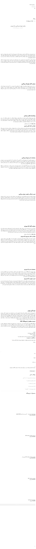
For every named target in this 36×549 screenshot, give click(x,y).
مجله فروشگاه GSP (32, 532)
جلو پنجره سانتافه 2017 (31, 478)
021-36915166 (15, 516)
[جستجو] (18, 5)
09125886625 (15, 518)
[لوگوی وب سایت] (31, 1)
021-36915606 (15, 514)
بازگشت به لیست (32, 334)
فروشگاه (33, 534)
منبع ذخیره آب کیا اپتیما (31, 499)
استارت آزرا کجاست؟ (32, 383)
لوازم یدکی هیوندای (32, 539)
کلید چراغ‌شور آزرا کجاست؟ (31, 380)
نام (34, 353)
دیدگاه (34, 342)
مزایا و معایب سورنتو (27, 234)
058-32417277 (32, 527)
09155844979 (33, 528)
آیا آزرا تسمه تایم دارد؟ (31, 386)
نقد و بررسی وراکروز (27, 123)
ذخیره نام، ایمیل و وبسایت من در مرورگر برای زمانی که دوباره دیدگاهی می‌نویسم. (22, 367)
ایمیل (34, 357)
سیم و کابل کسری (32, 541)
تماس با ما (33, 536)
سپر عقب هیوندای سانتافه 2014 (30, 435)
